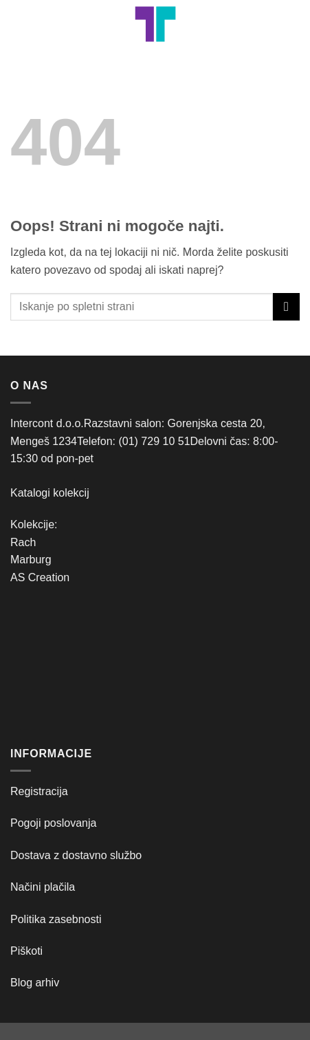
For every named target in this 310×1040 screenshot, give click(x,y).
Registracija (39, 791)
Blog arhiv (36, 982)
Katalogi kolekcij (49, 493)
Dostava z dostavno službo (76, 855)
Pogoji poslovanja (53, 823)
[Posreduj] (286, 306)
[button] (18, 24)
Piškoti (26, 951)
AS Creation (39, 577)
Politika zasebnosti (56, 919)
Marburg (31, 559)
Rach (23, 542)
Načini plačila (42, 887)
